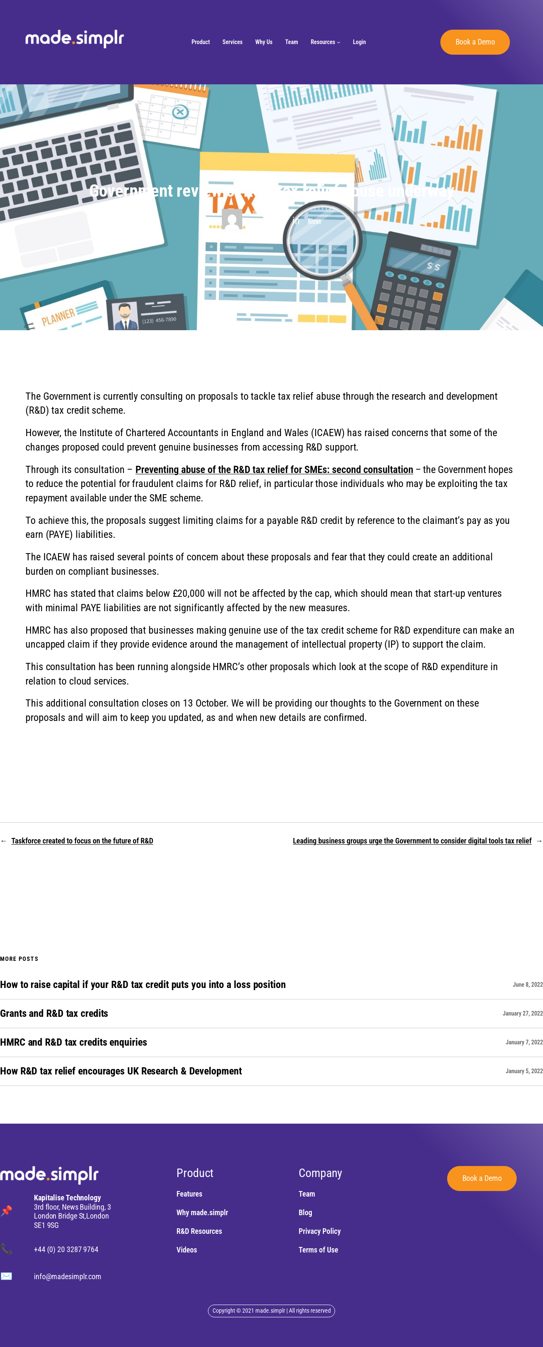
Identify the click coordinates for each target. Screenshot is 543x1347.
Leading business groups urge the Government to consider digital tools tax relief (412, 840)
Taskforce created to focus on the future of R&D (82, 840)
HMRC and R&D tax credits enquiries (73, 1042)
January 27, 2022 (523, 1013)
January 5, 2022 (524, 1071)
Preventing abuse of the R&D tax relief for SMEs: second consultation (274, 470)
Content (268, 222)
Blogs (314, 220)
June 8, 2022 (528, 984)
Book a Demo (475, 41)
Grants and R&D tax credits (54, 1013)
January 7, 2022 (524, 1042)
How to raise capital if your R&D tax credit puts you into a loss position (143, 985)
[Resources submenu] (338, 42)
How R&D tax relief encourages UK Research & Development (121, 1071)
